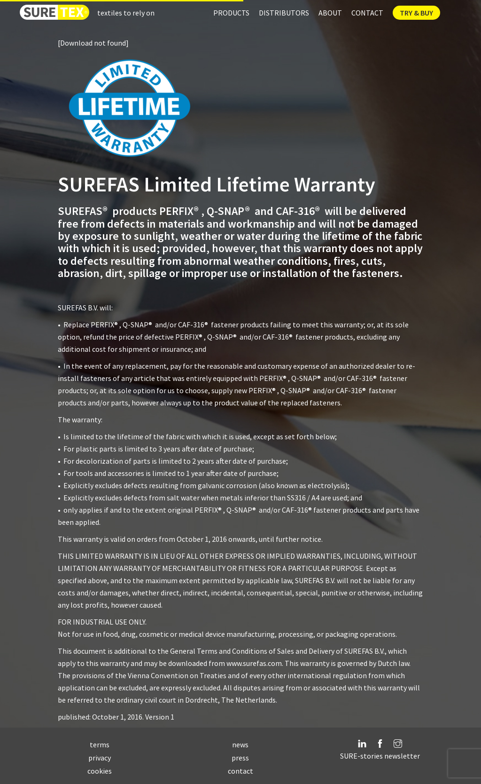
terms (99, 744)
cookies (99, 771)
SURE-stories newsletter (380, 755)
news (240, 744)
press (240, 757)
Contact (367, 12)
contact (240, 771)
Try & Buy (416, 12)
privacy (99, 757)
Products (231, 12)
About (330, 12)
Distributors (284, 12)
